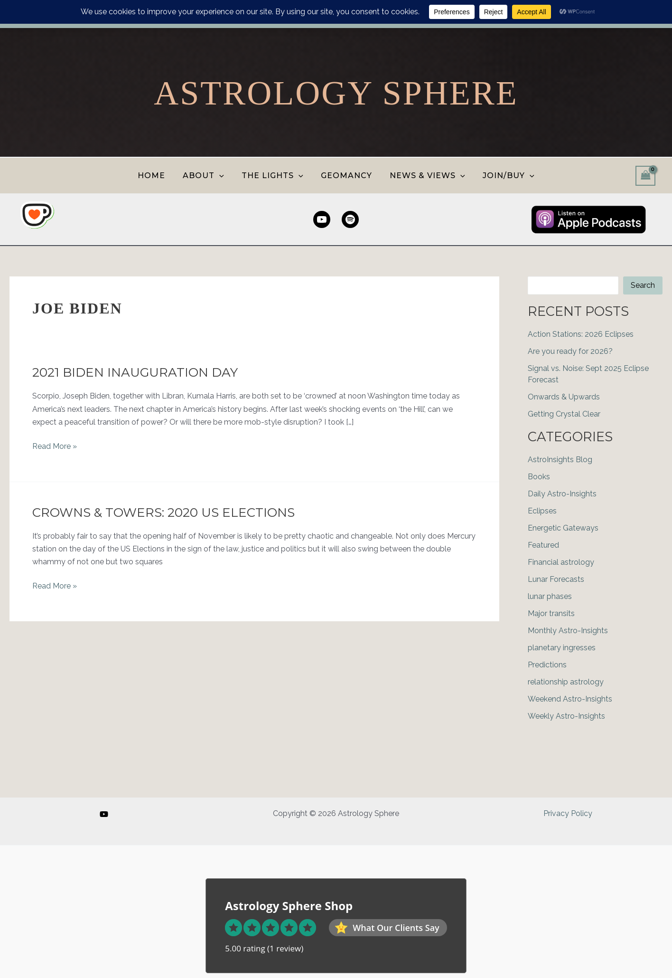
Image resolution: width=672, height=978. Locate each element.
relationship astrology (566, 681)
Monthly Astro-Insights (568, 630)
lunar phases (550, 596)
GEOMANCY (345, 175)
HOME (157, 175)
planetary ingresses (562, 647)
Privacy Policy (567, 813)
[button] (223, 175)
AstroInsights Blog (560, 459)
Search (643, 285)
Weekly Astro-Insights (566, 716)
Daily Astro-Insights (562, 493)
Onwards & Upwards (564, 396)
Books (539, 476)
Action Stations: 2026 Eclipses (581, 334)
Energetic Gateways (563, 527)
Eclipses (542, 510)
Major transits (551, 613)
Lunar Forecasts (556, 579)
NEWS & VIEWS (424, 175)
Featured (543, 545)
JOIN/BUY (502, 175)
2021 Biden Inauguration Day (135, 372)
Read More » (54, 446)
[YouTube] (104, 814)
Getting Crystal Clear (564, 413)
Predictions (547, 664)
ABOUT (207, 175)
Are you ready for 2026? (570, 351)
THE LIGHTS (274, 175)
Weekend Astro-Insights (570, 698)
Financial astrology (561, 562)
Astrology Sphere (336, 93)
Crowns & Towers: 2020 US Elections (163, 512)
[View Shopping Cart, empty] (645, 175)
